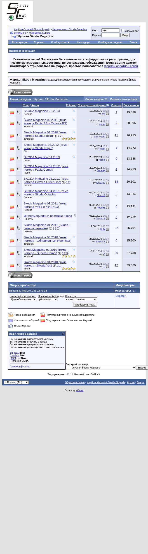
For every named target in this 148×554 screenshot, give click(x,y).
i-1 (104, 254)
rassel (27, 160)
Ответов (116, 105)
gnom (102, 124)
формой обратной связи (121, 66)
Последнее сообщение (92, 105)
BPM (102, 229)
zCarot (79, 390)
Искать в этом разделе (124, 99)
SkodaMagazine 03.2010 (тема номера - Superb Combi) (45, 251)
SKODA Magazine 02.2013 (42, 111)
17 (116, 265)
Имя (94, 30)
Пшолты (28, 219)
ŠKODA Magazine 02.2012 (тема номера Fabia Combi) (46, 168)
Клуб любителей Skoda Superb (31, 29)
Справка (39, 42)
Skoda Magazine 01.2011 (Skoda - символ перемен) (47, 226)
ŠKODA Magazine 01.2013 (42, 157)
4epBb (102, 149)
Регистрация (20, 42)
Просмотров (131, 105)
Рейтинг (71, 105)
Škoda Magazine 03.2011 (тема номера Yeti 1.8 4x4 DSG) (45, 205)
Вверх (140, 382)
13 (116, 181)
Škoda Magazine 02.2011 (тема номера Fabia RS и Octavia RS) (45, 121)
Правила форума (20, 366)
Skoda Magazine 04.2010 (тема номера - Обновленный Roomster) (47, 239)
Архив (131, 382)
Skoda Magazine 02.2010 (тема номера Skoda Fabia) (45, 134)
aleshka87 (99, 136)
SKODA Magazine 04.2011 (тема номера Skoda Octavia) (46, 192)
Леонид (28, 114)
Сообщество (60, 42)
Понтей (101, 195)
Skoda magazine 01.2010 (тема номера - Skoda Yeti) (45, 263)
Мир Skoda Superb (39, 32)
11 (116, 135)
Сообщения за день (110, 42)
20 (116, 253)
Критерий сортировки (22, 296)
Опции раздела (94, 99)
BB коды (14, 352)
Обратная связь (75, 382)
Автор (35, 105)
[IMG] (13, 358)
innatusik (28, 126)
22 (116, 227)
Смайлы (14, 355)
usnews (28, 231)
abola (27, 268)
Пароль (96, 35)
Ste (104, 113)
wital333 (100, 182)
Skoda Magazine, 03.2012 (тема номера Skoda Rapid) (45, 146)
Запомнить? (130, 31)
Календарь (83, 42)
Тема (26, 105)
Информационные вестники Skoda (48, 216)
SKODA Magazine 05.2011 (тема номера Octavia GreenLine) (46, 180)
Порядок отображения (50, 296)
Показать (70, 296)
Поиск (133, 42)
